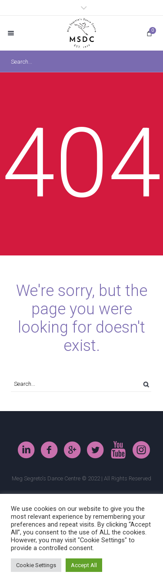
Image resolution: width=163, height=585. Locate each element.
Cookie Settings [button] (36, 565)
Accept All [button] (84, 565)
